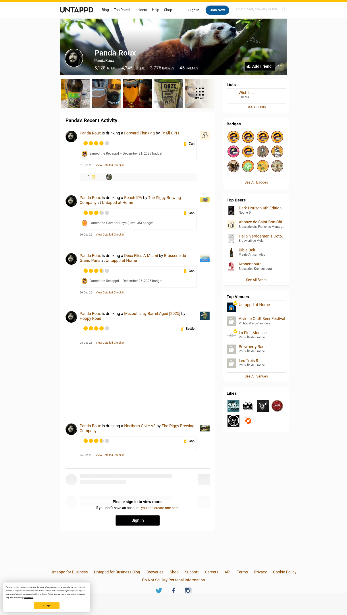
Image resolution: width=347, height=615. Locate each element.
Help (155, 10)
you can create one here (160, 508)
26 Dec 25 (86, 234)
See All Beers (256, 280)
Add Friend (262, 66)
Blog (105, 10)
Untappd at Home (117, 202)
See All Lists (256, 107)
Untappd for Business (69, 572)
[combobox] (261, 9)
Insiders (141, 10)
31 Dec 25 (86, 165)
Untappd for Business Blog (117, 572)
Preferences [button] (28, 597)
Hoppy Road (90, 318)
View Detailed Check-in (110, 165)
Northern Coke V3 (140, 425)
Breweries (154, 572)
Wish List (247, 92)
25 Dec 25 (86, 342)
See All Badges (256, 182)
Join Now (217, 10)
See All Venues (256, 376)
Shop (168, 10)
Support (192, 572)
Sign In (193, 10)
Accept (46, 605)
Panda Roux (90, 133)
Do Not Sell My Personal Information (173, 580)
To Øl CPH (170, 133)
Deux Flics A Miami (141, 255)
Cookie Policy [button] (47, 594)
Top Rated (122, 10)
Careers (211, 572)
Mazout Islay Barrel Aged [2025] (152, 313)
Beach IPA (133, 197)
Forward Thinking (139, 133)
